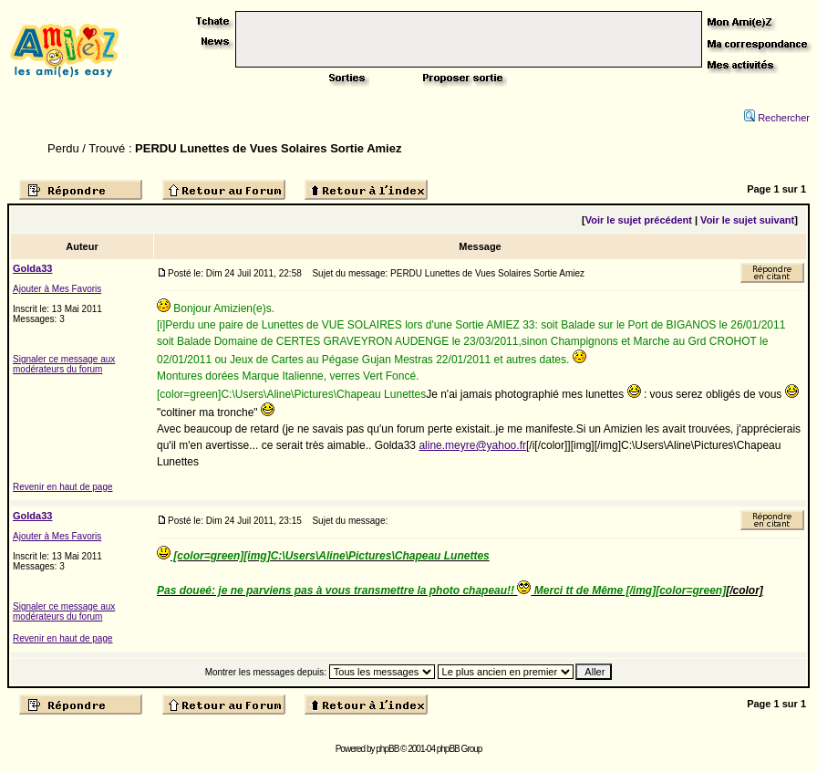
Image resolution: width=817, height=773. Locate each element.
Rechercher (777, 117)
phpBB (387, 749)
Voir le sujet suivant (747, 219)
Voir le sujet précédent (638, 219)
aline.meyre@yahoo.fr (472, 445)
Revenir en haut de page (63, 487)
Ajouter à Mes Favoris (57, 289)
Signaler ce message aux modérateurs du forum (64, 364)
